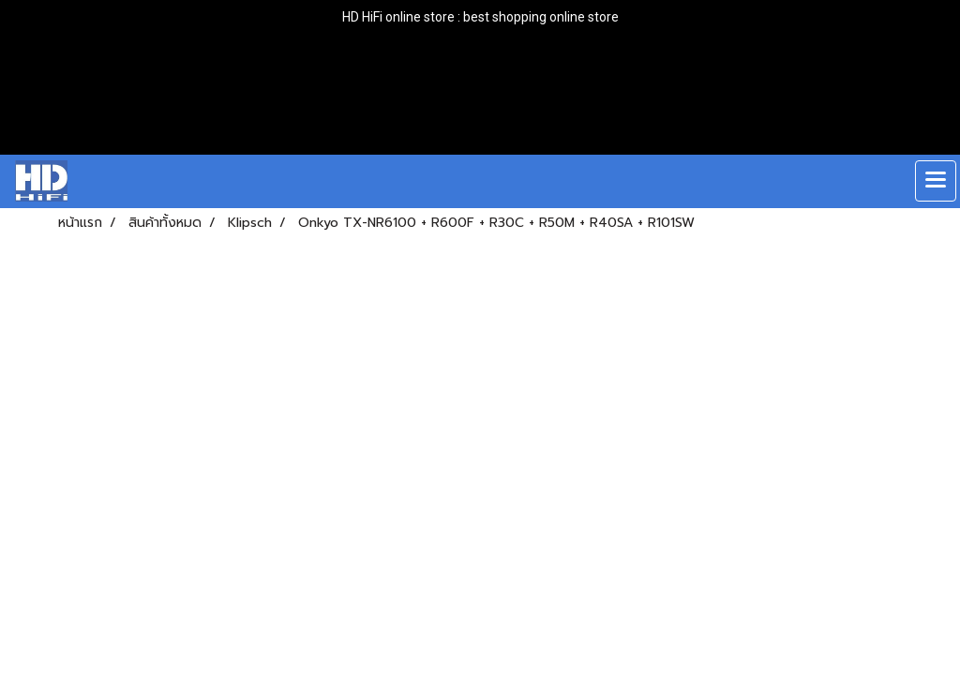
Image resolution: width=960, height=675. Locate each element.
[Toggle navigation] (935, 181)
